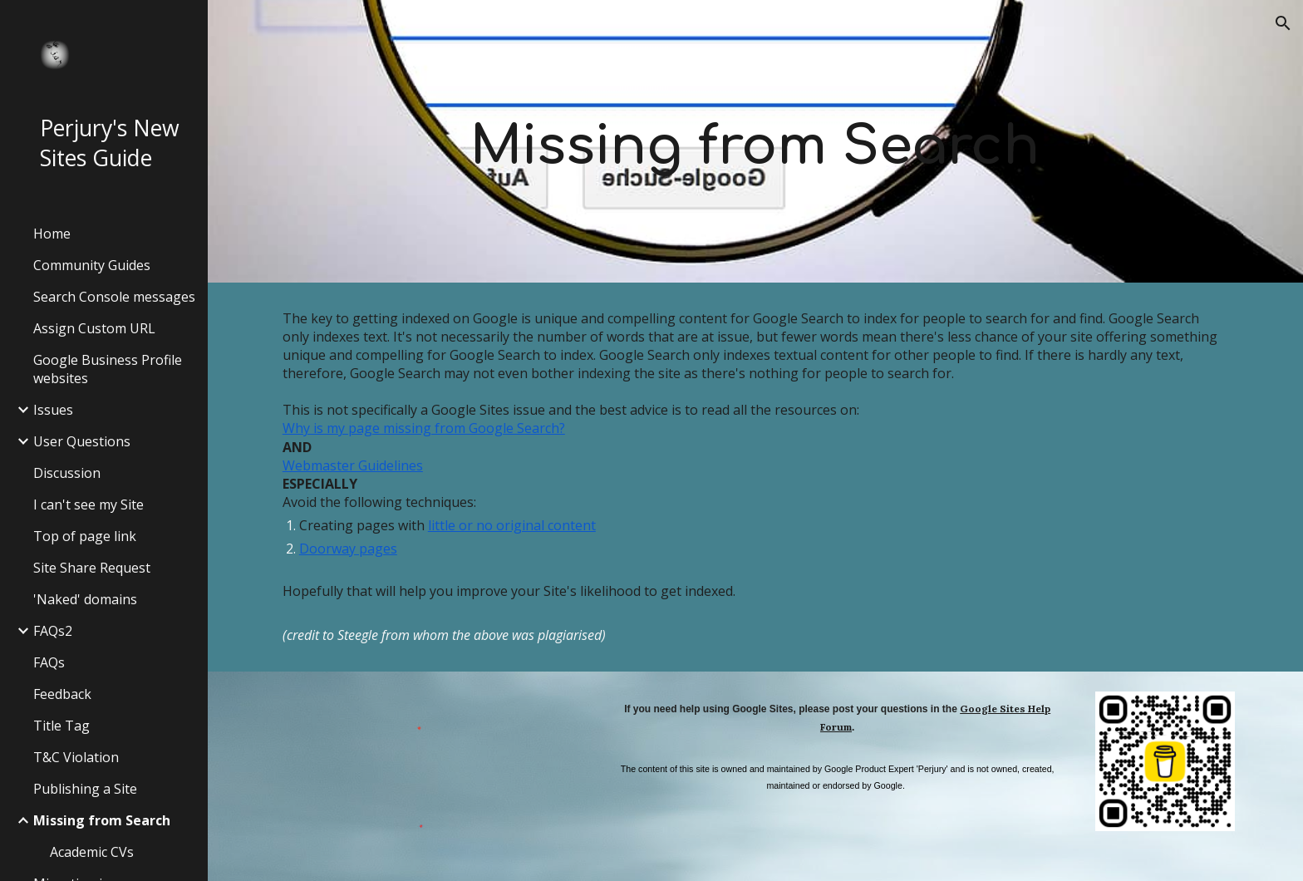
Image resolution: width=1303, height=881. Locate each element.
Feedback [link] (62, 694)
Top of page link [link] (84, 536)
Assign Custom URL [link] (94, 328)
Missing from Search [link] (101, 820)
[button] (1283, 23)
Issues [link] (53, 410)
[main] (755, 141)
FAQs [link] (49, 662)
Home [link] (52, 233)
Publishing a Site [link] (85, 789)
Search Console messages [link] (114, 297)
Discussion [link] (67, 473)
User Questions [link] (81, 441)
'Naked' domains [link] (85, 599)
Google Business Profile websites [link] (107, 369)
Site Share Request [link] (91, 568)
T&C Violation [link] (76, 757)
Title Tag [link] (61, 725)
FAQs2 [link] (52, 631)
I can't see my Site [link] (88, 504)
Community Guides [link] (91, 265)
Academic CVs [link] (92, 852)
